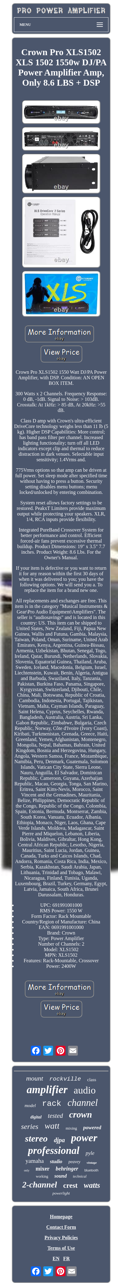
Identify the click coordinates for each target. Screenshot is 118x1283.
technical (79, 1176)
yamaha (35, 1161)
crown (80, 1114)
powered (92, 1127)
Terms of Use (61, 1248)
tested (55, 1115)
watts (92, 1185)
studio (56, 1161)
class (91, 1079)
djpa (59, 1140)
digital (36, 1117)
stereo (36, 1138)
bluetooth (91, 1170)
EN (56, 1258)
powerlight (61, 1193)
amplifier (47, 1090)
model (30, 1105)
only (26, 1170)
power (84, 1137)
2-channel (39, 1184)
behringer (67, 1169)
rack (51, 1103)
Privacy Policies (61, 1237)
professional (53, 1150)
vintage (91, 1162)
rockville (65, 1079)
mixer (42, 1169)
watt (51, 1125)
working (42, 1176)
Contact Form (61, 1227)
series (29, 1126)
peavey (75, 1161)
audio (85, 1090)
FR (66, 1258)
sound (60, 1176)
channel (82, 1102)
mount (34, 1078)
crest (70, 1185)
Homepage (61, 1216)
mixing (71, 1128)
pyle (90, 1153)
